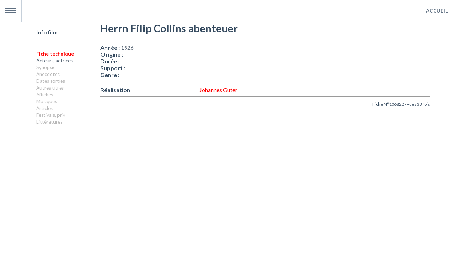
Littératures (49, 122)
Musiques (46, 101)
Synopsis (45, 67)
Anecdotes (48, 74)
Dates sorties (50, 81)
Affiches (44, 94)
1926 (127, 47)
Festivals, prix (50, 115)
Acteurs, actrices (54, 60)
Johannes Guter (218, 89)
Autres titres (50, 88)
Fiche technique (55, 54)
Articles (44, 108)
